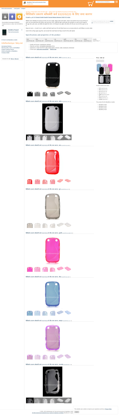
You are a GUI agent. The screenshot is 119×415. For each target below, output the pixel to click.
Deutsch (38, 17)
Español (46, 17)
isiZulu (68, 17)
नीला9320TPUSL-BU (78, 40)
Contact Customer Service (8, 49)
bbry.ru (12, 58)
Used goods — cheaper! (19, 8)
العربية (31, 17)
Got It (76, 412)
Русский (28, 17)
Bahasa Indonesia (57, 17)
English (42, 17)
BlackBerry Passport (13, 30)
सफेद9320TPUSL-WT (40, 40)
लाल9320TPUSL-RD (49, 40)
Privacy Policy (108, 409)
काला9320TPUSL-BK (30, 40)
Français (50, 17)
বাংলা (34, 17)
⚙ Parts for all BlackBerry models (9, 39)
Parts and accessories (7, 8)
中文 (66, 17)
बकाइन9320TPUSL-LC (87, 40)
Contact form (30, 3)
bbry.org (17, 58)
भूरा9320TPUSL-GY (58, 40)
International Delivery (7, 46)
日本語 (63, 17)
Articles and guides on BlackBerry (9, 51)
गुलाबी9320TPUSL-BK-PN (68, 40)
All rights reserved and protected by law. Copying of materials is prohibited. (48, 412)
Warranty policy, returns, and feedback (11, 47)
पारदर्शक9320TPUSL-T (96, 40)
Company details (5, 52)
